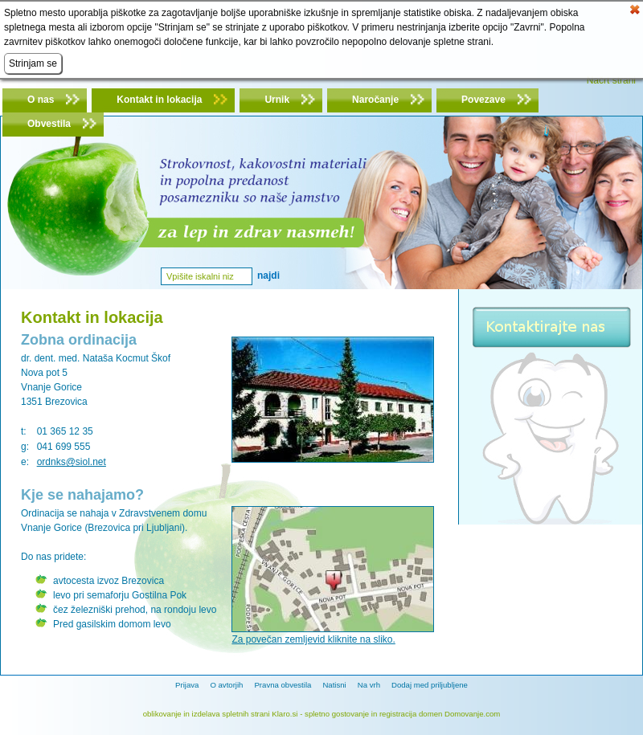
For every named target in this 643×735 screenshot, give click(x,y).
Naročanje (375, 99)
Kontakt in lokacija (159, 99)
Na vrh (369, 684)
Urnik (276, 99)
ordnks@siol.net (71, 462)
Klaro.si (284, 713)
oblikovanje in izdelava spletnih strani (206, 713)
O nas (40, 99)
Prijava (187, 684)
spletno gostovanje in (342, 713)
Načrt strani (611, 80)
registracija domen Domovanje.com (439, 713)
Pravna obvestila (282, 684)
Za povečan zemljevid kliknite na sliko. (313, 639)
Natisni (334, 684)
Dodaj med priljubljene (429, 684)
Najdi (268, 275)
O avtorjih (226, 684)
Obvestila (49, 123)
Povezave (483, 99)
